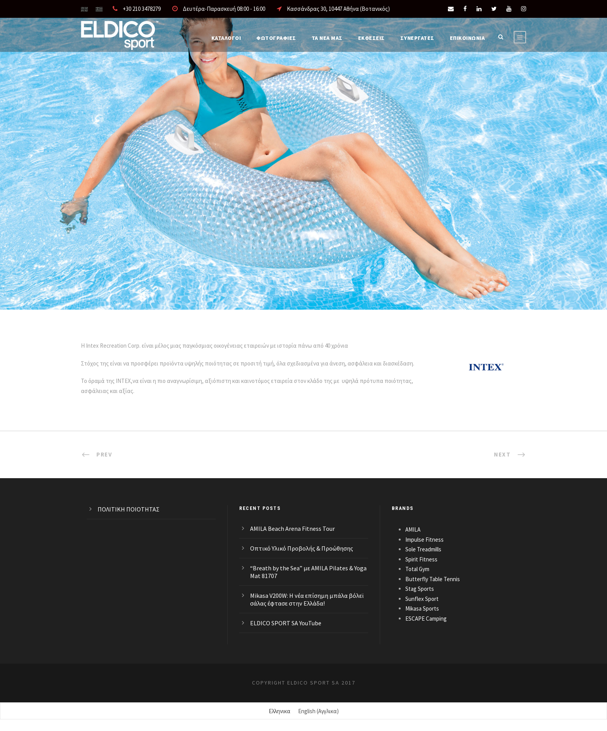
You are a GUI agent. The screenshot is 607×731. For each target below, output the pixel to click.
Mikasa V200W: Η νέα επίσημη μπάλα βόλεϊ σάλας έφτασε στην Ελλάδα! (307, 599)
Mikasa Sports (422, 608)
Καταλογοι (226, 37)
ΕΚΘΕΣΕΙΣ (371, 37)
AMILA (412, 529)
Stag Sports (419, 588)
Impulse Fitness (424, 539)
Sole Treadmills (423, 549)
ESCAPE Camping (426, 618)
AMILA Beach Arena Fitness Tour (292, 528)
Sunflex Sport (422, 598)
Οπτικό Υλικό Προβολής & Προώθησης (301, 548)
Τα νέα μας (327, 37)
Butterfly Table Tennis (432, 579)
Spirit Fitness (421, 559)
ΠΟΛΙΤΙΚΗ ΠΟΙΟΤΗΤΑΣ (128, 509)
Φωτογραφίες (276, 37)
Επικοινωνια (467, 37)
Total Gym (417, 569)
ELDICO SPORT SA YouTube (285, 623)
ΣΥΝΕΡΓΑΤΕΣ (417, 37)
